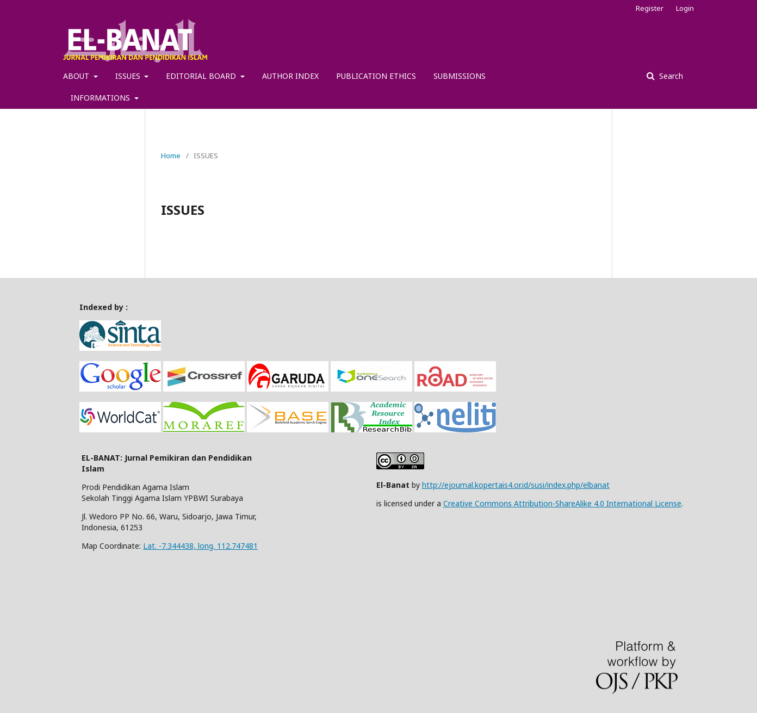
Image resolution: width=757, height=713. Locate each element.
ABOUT (77, 76)
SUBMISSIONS (459, 76)
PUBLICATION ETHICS (376, 76)
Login (685, 8)
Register (649, 8)
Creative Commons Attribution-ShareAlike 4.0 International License (562, 503)
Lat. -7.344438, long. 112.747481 (200, 546)
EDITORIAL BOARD (202, 76)
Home (171, 155)
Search (670, 76)
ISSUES (128, 76)
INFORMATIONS (101, 97)
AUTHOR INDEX (290, 76)
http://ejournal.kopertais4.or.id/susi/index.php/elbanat (516, 485)
